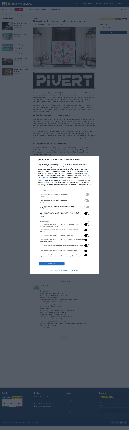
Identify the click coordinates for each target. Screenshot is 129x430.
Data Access (64, 270)
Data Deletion (54, 270)
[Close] (95, 160)
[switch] (86, 194)
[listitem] (64, 190)
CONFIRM (51, 264)
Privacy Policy (74, 270)
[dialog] (64, 215)
